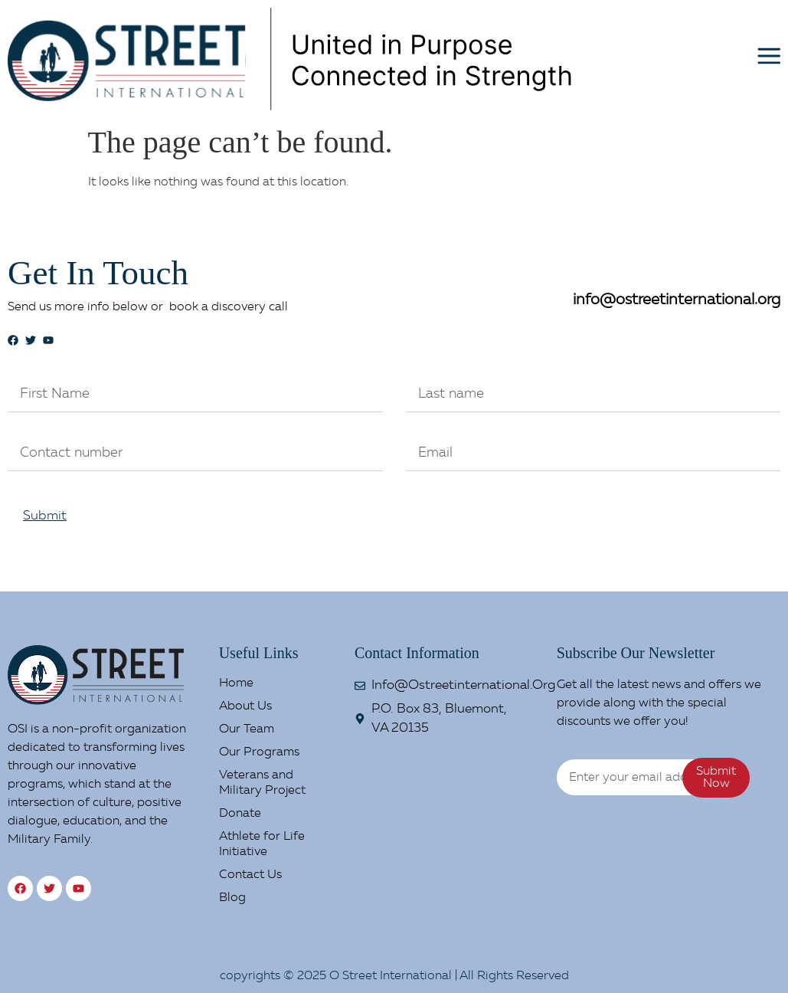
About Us (245, 706)
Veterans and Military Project (262, 783)
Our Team (246, 729)
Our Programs (259, 752)
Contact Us (250, 875)
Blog (232, 898)
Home (236, 683)
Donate (240, 814)
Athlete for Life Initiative (262, 844)
